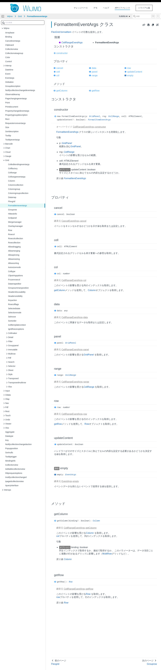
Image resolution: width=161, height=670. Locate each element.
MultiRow (107, 553)
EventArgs (70, 475)
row (129, 68)
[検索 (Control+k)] (147, 16)
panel (94, 72)
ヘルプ (106, 8)
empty (130, 75)
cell (58, 72)
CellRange (113, 116)
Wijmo (10, 16)
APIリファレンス (122, 8)
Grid (20, 16)
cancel (59, 68)
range (95, 75)
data (94, 68)
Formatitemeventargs (37, 16)
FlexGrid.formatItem (61, 32)
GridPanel (94, 116)
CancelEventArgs (70, 221)
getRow (95, 90)
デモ (95, 8)
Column (92, 290)
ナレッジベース (81, 8)
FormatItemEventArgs (99, 120)
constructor (62, 53)
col (57, 75)
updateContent (134, 72)
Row (86, 424)
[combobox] (22, 22)
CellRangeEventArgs (72, 42)
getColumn (61, 90)
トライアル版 (144, 8)
